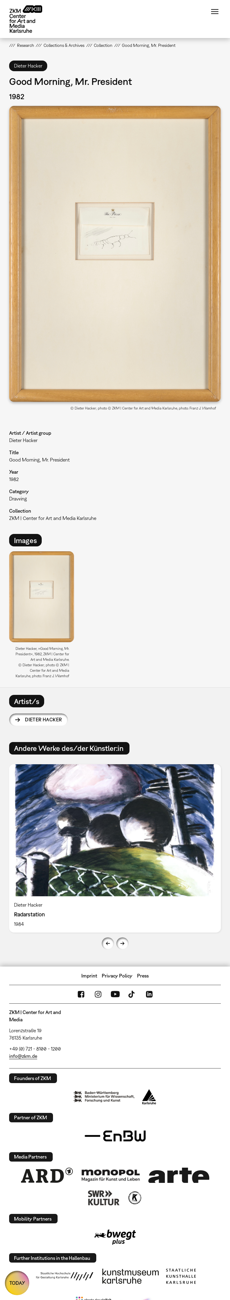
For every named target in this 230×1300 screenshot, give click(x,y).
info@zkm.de (23, 1056)
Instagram (98, 994)
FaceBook (81, 994)
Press (143, 975)
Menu (215, 11)
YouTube (115, 994)
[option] (44, 616)
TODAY (17, 1283)
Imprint (89, 975)
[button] (115, 254)
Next (122, 943)
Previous (108, 943)
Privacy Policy (117, 975)
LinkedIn (149, 994)
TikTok (132, 994)
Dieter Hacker (43, 719)
